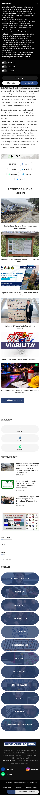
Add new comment (13, 400)
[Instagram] (32, 769)
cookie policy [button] (9, 17)
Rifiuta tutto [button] (11, 83)
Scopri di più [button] (20, 78)
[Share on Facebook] (26, 164)
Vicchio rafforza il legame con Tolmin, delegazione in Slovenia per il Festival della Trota (27, 500)
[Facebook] (7, 769)
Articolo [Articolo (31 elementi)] (6, 559)
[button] (37, 3)
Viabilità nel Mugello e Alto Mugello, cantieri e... (20, 359)
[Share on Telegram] (26, 174)
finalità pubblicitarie (25, 32)
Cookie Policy (19, 787)
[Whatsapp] (7, 774)
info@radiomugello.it (9, 760)
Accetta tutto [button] (29, 83)
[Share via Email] (19, 179)
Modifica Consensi (31, 787)
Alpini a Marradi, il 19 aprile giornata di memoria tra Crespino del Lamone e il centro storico (26, 484)
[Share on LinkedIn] (26, 169)
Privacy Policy (7, 787)
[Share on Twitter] (13, 169)
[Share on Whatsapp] (12, 174)
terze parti (5, 21)
